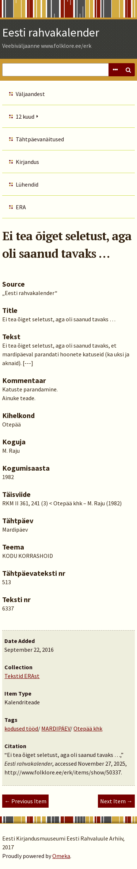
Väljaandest (30, 93)
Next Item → (116, 801)
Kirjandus (27, 161)
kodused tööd (21, 728)
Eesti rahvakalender (50, 32)
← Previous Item (25, 801)
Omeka (61, 856)
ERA (21, 207)
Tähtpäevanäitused (40, 139)
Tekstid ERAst (21, 675)
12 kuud (25, 116)
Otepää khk (87, 728)
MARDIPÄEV (55, 728)
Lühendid (27, 184)
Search (128, 69)
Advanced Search (115, 69)
